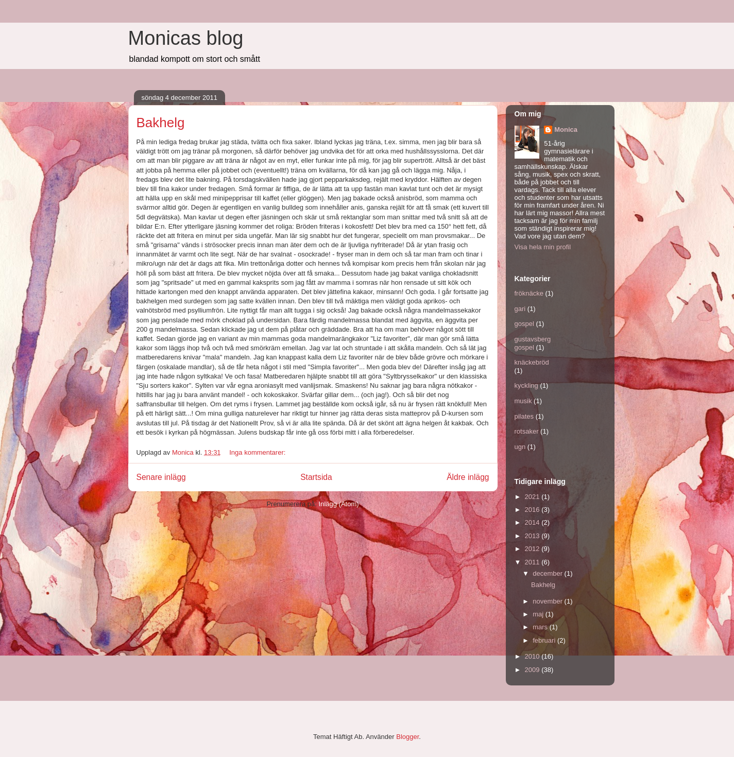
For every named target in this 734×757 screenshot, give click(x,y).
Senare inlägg (161, 477)
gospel (524, 324)
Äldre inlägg (468, 477)
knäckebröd (532, 362)
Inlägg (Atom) (339, 504)
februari (545, 640)
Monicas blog (186, 38)
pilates (524, 416)
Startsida (316, 477)
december (548, 573)
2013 (533, 536)
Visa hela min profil (543, 247)
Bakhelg (160, 122)
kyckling (526, 385)
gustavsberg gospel (533, 343)
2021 (533, 497)
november (548, 601)
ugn (520, 447)
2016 (533, 509)
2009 (533, 670)
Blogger (407, 737)
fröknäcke (529, 293)
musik (523, 401)
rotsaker (527, 431)
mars (541, 627)
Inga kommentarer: (258, 452)
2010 (533, 656)
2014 (533, 522)
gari (520, 309)
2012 (533, 549)
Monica (565, 129)
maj (539, 614)
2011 (533, 562)
